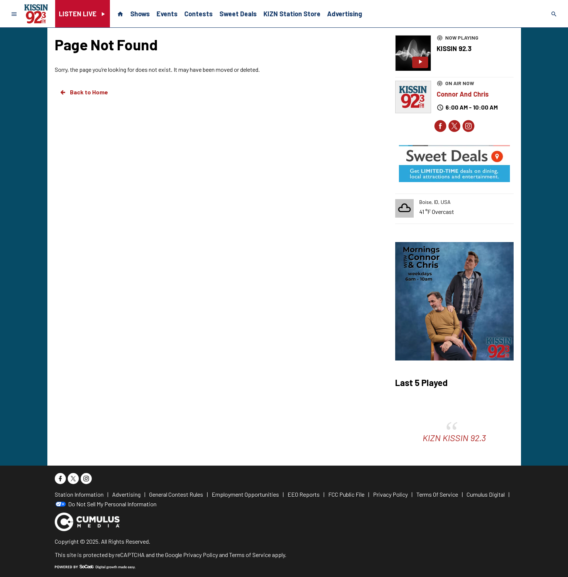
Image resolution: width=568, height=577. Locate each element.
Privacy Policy (200, 554)
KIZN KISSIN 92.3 (454, 437)
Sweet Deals (238, 14)
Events (167, 14)
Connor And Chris (463, 94)
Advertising (344, 14)
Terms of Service (250, 554)
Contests (198, 14)
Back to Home (83, 92)
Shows (140, 14)
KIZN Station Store (291, 14)
